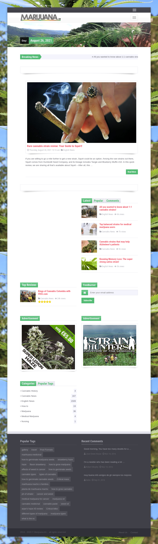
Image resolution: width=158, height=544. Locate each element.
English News (68, 150)
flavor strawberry (37, 464)
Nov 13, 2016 (106, 467)
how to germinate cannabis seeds (37, 479)
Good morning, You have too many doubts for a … (107, 449)
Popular (98, 200)
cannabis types (29, 474)
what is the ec (28, 518)
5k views (121, 249)
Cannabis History (48, 391)
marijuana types (58, 513)
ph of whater (28, 494)
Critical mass (63, 479)
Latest (86, 200)
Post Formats (46, 449)
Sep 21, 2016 (98, 480)
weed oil (65, 504)
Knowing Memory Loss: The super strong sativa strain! (116, 260)
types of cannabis (47, 474)
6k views (119, 214)
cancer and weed (45, 494)
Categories (28, 383)
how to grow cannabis (62, 489)
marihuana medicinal (31, 454)
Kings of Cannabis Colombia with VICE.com (54, 292)
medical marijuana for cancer (35, 499)
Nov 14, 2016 (109, 454)
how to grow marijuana (59, 464)
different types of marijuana (34, 513)
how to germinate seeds (60, 469)
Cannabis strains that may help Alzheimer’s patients (114, 243)
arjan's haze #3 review (32, 508)
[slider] (44, 301)
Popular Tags (45, 383)
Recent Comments (92, 441)
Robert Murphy (91, 467)
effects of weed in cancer (33, 469)
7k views (121, 232)
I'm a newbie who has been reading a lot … (104, 462)
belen (87, 480)
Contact (134, 532)
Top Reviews (29, 285)
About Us (123, 532)
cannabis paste (50, 504)
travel (34, 449)
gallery (25, 449)
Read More (132, 172)
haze (24, 464)
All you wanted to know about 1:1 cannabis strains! (117, 57)
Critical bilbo (52, 508)
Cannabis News (107, 232)
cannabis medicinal (31, 504)
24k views (60, 298)
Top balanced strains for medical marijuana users (115, 226)
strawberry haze (65, 459)
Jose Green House (92, 454)
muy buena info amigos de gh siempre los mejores (107, 475)
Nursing (48, 421)
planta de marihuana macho (35, 489)
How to (48, 406)
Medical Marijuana (48, 416)
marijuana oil (59, 499)
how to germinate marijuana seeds (38, 459)
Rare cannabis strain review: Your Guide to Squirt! (54, 146)
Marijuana (48, 411)
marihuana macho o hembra (35, 484)
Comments (112, 200)
